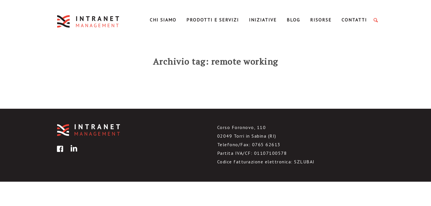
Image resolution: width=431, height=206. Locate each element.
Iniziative (263, 20)
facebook (59, 153)
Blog (293, 20)
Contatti (354, 20)
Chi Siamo (163, 20)
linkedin (72, 153)
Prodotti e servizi (212, 20)
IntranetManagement (88, 21)
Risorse (321, 20)
